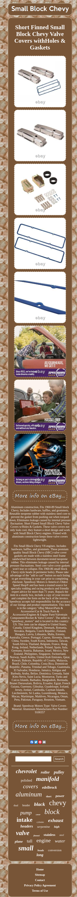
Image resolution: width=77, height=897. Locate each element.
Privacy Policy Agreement (40, 885)
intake (24, 819)
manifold (47, 778)
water (60, 840)
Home (40, 869)
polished (26, 780)
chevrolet (26, 771)
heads (41, 850)
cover (38, 814)
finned (36, 835)
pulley (59, 772)
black (39, 804)
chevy (57, 803)
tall (29, 841)
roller (45, 772)
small (25, 848)
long (40, 855)
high (56, 826)
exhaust (55, 820)
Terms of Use (40, 890)
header (26, 805)
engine (44, 840)
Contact (40, 880)
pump (26, 812)
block (52, 811)
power (60, 796)
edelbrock (49, 787)
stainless (49, 835)
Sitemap (40, 874)
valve (22, 833)
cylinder (40, 822)
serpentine (43, 826)
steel (61, 835)
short (49, 796)
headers (26, 826)
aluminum (29, 794)
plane (19, 841)
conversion (55, 850)
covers (30, 786)
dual (16, 805)
